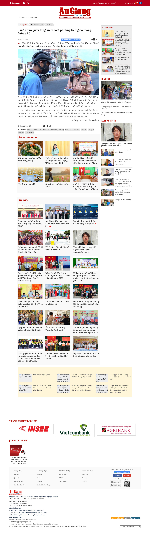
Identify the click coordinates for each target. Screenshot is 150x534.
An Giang (21, 133)
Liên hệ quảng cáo (100, 3)
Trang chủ (23, 25)
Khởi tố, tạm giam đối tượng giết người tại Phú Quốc (123, 171)
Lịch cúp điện (130, 3)
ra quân (36, 130)
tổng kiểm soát (44, 130)
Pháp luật (85, 478)
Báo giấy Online (116, 3)
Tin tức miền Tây (19, 489)
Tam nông (40, 485)
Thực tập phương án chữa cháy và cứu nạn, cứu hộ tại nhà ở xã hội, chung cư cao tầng (123, 182)
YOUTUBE (127, 479)
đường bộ (68, 130)
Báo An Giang (30, 133)
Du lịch (84, 485)
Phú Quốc (91, 130)
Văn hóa (39, 482)
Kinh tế (16, 478)
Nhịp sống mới (18, 485)
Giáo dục (39, 478)
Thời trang (63, 485)
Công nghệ (62, 478)
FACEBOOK (117, 479)
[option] (34, 433)
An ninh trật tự (109, 121)
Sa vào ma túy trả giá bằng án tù (123, 151)
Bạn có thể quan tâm (28, 137)
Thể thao (62, 482)
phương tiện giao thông (57, 130)
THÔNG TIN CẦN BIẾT (18, 445)
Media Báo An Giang (43, 489)
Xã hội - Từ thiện (87, 475)
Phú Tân (29, 130)
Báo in (127, 522)
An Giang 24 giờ (37, 25)
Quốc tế (16, 482)
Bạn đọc (106, 79)
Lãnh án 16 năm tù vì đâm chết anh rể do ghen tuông (123, 162)
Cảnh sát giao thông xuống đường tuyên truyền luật (122, 192)
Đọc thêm (23, 201)
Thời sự (49, 25)
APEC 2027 (76, 130)
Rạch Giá (83, 130)
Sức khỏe (85, 482)
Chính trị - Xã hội (64, 475)
